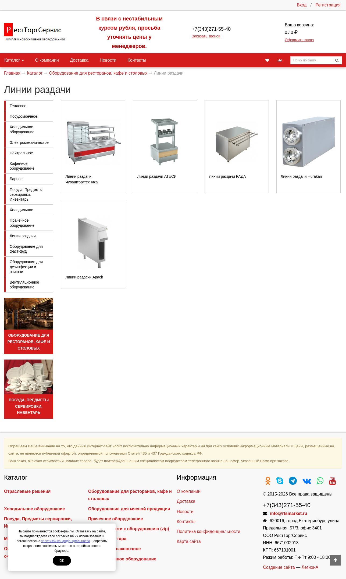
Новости (100, 60)
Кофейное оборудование (22, 165)
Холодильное (21, 210)
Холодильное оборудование (22, 129)
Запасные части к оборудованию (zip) (128, 528)
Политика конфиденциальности (208, 531)
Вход (301, 5)
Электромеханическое (29, 142)
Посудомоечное (23, 116)
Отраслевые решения (27, 491)
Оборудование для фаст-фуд (26, 248)
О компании (44, 60)
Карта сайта (189, 541)
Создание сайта (279, 567)
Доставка (74, 60)
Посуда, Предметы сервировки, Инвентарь (26, 194)
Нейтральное (21, 153)
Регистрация (328, 5)
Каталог (14, 60)
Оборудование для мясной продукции (129, 509)
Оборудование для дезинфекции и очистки (26, 267)
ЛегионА (310, 567)
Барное (16, 179)
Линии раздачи (23, 236)
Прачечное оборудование (22, 222)
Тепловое (18, 106)
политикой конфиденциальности (65, 541)
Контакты (126, 60)
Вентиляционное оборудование (24, 284)
